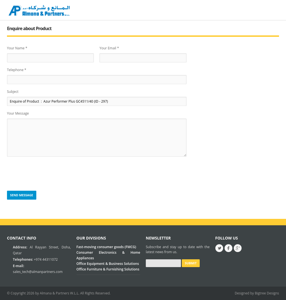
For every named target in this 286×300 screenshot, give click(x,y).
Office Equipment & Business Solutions (108, 263)
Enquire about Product (29, 28)
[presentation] (49, 174)
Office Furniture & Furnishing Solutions (108, 269)
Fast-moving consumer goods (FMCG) (106, 247)
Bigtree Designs (267, 293)
